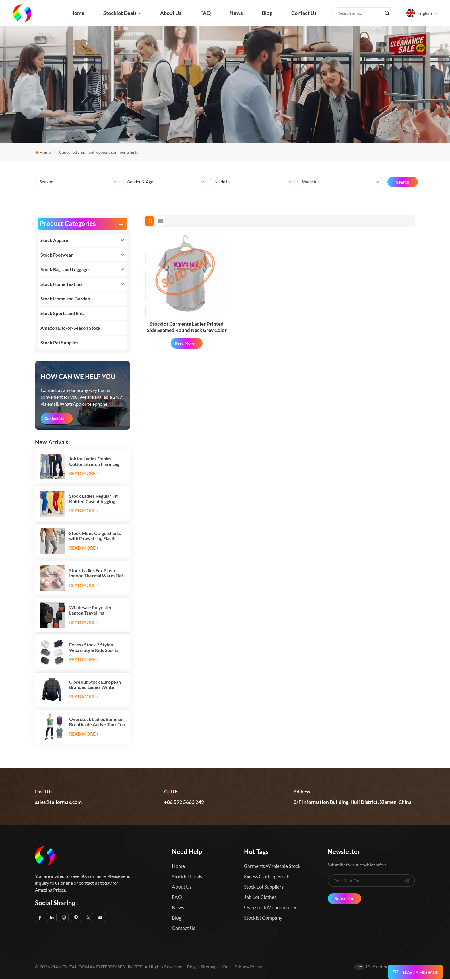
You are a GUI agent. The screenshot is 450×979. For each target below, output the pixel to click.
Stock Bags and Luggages (65, 269)
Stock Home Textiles (61, 284)
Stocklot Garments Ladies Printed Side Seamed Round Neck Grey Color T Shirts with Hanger (187, 327)
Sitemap (209, 966)
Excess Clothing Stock (266, 877)
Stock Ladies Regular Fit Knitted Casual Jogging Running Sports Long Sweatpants (93, 498)
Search (402, 182)
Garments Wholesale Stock (272, 866)
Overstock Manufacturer (270, 907)
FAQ (205, 13)
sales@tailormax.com (58, 802)
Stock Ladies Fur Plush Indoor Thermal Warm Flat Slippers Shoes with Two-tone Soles (96, 573)
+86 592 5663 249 (184, 802)
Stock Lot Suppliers (264, 887)
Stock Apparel (54, 240)
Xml (226, 966)
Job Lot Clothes (260, 897)
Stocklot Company (263, 918)
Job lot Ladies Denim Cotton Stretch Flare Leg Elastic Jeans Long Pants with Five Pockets (94, 461)
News (236, 13)
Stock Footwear (56, 254)
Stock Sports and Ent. (62, 313)
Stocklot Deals (120, 13)
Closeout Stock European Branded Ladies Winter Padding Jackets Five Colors (95, 684)
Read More (83, 473)
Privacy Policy (248, 966)
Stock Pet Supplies (59, 342)
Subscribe (344, 898)
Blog (267, 13)
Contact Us (54, 418)
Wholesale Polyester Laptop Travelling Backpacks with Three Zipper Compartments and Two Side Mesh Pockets (96, 610)
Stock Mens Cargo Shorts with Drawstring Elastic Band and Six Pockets (95, 536)
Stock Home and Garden (65, 298)
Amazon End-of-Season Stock (70, 328)
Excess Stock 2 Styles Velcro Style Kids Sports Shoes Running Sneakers (94, 647)
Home (77, 13)
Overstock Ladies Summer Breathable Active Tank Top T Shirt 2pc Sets (97, 722)
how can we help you (78, 376)
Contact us (304, 13)
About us (170, 13)
